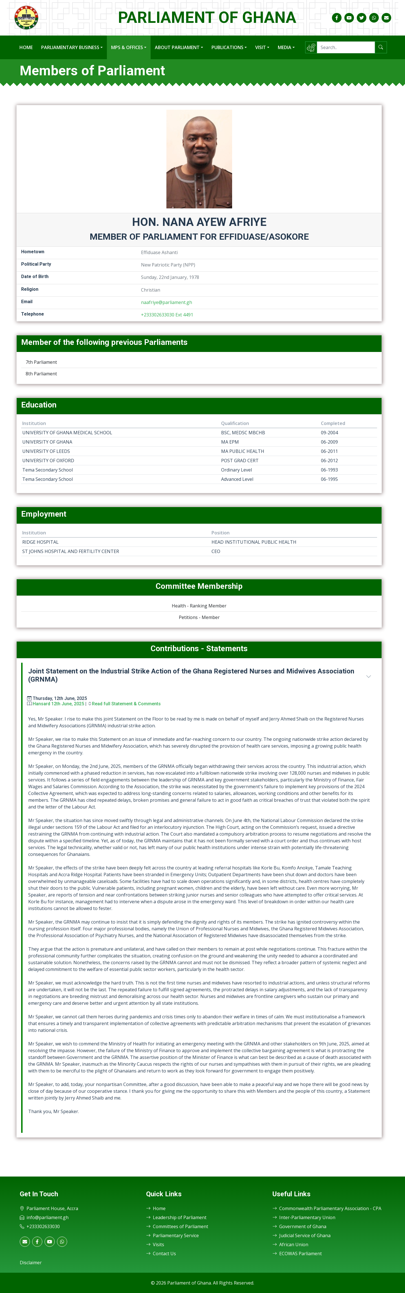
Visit (260, 47)
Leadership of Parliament (176, 1217)
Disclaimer (31, 1262)
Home (26, 47)
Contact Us (161, 1253)
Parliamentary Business (70, 47)
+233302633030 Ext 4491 (167, 315)
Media (284, 47)
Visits (155, 1244)
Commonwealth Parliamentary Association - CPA (326, 1208)
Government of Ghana (299, 1226)
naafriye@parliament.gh (166, 302)
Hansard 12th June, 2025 (58, 703)
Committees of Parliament (177, 1226)
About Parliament (177, 47)
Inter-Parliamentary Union (303, 1217)
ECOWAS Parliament (297, 1253)
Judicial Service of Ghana (301, 1235)
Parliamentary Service (172, 1235)
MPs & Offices (127, 47)
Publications (227, 47)
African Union (290, 1244)
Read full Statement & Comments (126, 703)
